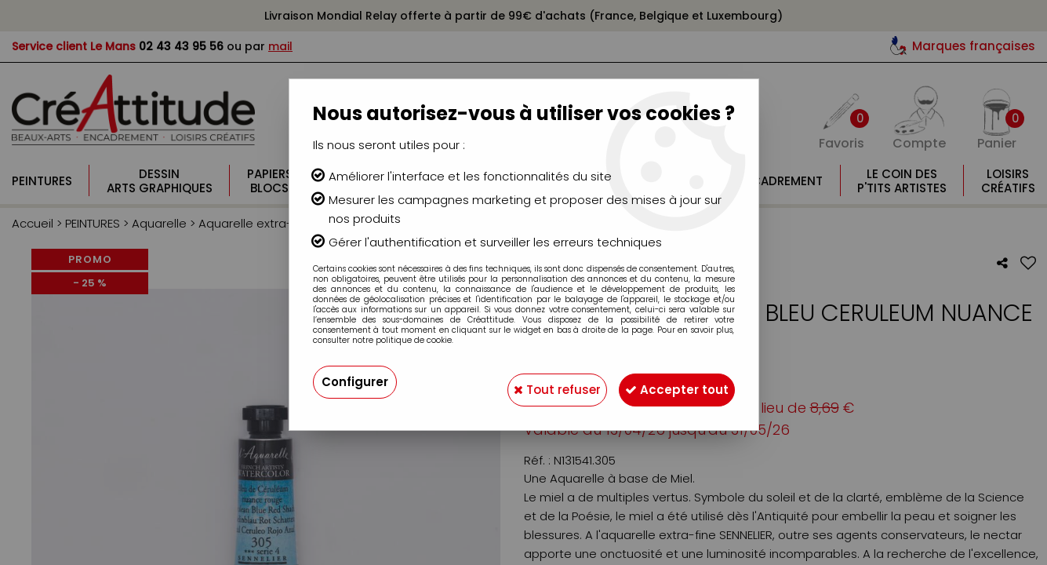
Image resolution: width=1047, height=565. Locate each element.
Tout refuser (534, 382)
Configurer (357, 382)
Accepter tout (669, 382)
